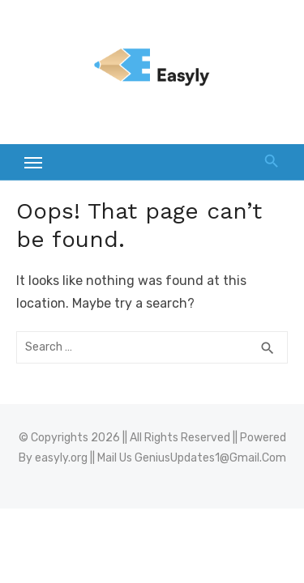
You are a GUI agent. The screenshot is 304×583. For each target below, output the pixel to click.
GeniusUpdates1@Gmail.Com (210, 458)
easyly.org (61, 458)
